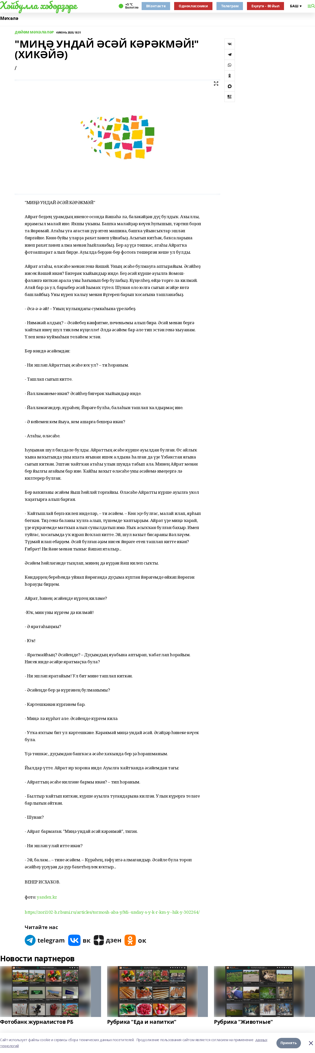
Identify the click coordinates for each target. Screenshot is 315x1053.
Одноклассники (193, 6)
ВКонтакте (156, 6)
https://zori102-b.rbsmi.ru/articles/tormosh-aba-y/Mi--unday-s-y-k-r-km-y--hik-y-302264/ (112, 912)
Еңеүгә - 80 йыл (265, 6)
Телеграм (230, 6)
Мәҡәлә (9, 18)
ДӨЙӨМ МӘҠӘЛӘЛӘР (34, 32)
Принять (288, 1042)
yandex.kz (47, 897)
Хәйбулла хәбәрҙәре (38, 5)
